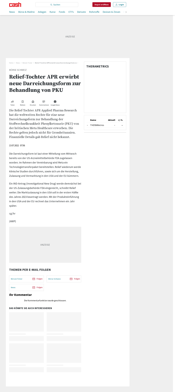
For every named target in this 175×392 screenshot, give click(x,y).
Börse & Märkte (26, 11)
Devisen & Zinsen (111, 11)
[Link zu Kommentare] (44, 102)
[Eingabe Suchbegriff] (56, 4)
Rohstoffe (94, 11)
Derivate (81, 11)
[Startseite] (15, 4)
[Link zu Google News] (55, 102)
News (12, 11)
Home (11, 63)
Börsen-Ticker (27, 63)
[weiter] (126, 12)
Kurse (52, 11)
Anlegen (42, 11)
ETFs (71, 11)
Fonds (62, 11)
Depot (102, 4)
